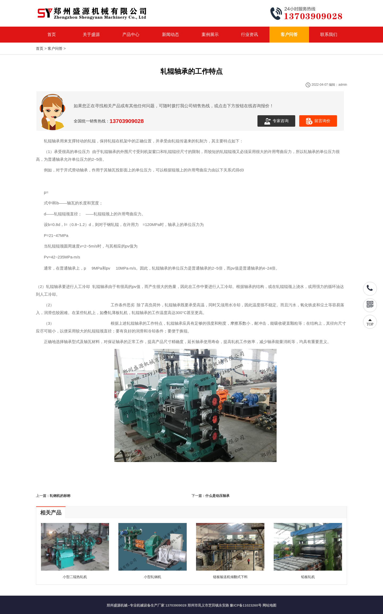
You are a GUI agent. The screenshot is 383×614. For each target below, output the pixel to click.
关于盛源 (91, 34)
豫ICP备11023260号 (245, 605)
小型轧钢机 (152, 577)
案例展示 (210, 34)
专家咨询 (276, 121)
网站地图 (269, 605)
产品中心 (130, 34)
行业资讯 (249, 34)
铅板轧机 (308, 577)
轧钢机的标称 (60, 496)
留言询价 (318, 121)
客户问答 (289, 34)
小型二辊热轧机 (75, 577)
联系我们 (328, 34)
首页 (51, 34)
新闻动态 (170, 34)
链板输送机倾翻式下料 (230, 577)
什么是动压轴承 (217, 496)
